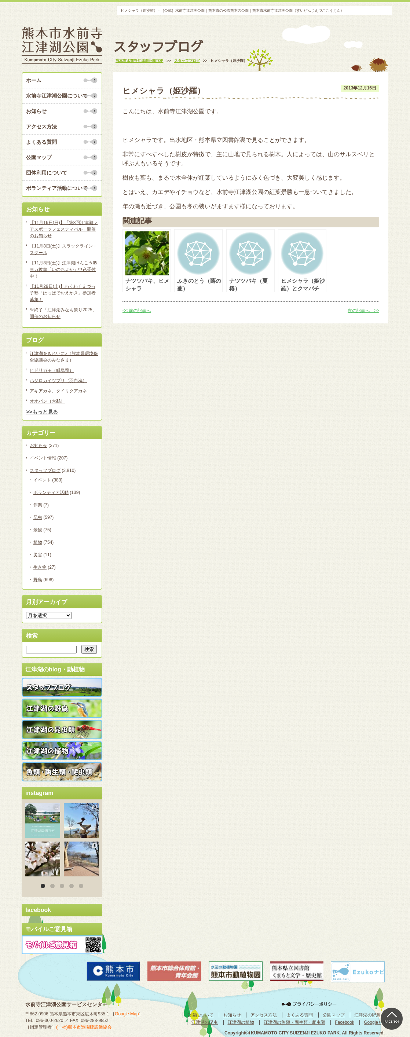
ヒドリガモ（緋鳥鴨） (52, 370)
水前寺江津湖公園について (57, 96)
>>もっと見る (42, 412)
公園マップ (39, 157)
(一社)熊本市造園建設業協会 (84, 1027)
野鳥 (37, 579)
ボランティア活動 (51, 492)
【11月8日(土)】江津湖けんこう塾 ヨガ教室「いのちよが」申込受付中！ (64, 269)
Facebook (344, 1022)
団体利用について (46, 173)
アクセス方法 (41, 126)
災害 (37, 554)
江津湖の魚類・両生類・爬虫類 (294, 1022)
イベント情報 (43, 458)
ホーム (33, 80)
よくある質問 (41, 142)
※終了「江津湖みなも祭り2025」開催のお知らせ (63, 313)
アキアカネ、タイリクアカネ (58, 390)
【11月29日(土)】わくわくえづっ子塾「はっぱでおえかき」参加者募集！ (63, 293)
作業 (37, 504)
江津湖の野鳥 (367, 1015)
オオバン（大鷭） (47, 401)
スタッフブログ (45, 470)
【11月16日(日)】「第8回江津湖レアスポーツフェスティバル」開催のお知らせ (64, 229)
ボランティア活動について (57, 188)
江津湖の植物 (241, 1022)
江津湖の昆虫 (204, 1022)
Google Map (127, 1013)
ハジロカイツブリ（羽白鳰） (58, 380)
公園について (200, 1015)
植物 (37, 542)
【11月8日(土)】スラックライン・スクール (63, 249)
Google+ (372, 1022)
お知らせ (36, 111)
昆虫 (37, 517)
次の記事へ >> (363, 310)
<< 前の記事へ (136, 310)
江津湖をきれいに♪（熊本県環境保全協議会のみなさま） (64, 357)
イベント (42, 480)
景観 (37, 529)
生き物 (40, 567)
